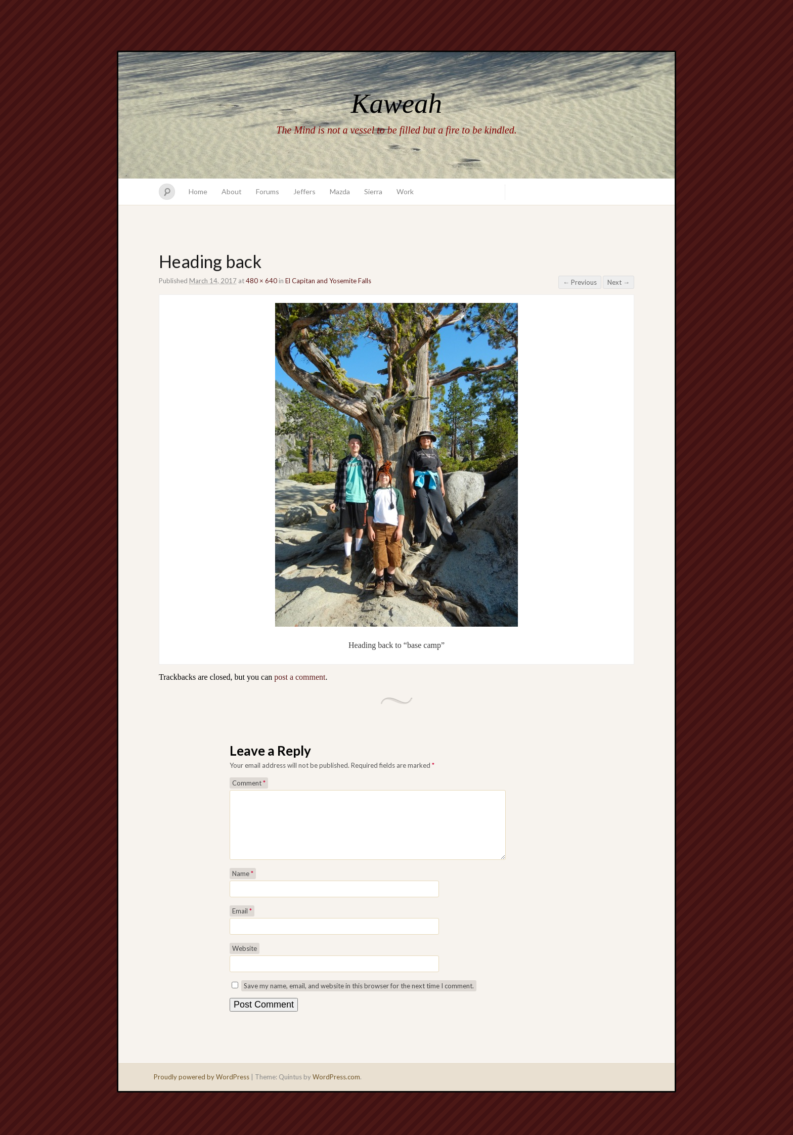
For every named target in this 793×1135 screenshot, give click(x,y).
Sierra (373, 191)
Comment (249, 783)
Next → (618, 282)
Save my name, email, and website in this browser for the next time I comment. (359, 998)
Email (242, 923)
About (232, 191)
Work (405, 191)
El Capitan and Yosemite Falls (328, 281)
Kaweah (396, 103)
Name (242, 886)
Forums (267, 191)
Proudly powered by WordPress (201, 1089)
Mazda (340, 191)
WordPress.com (336, 1089)
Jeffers (304, 191)
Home (198, 191)
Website (244, 960)
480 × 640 (261, 281)
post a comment (299, 677)
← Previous (580, 282)
